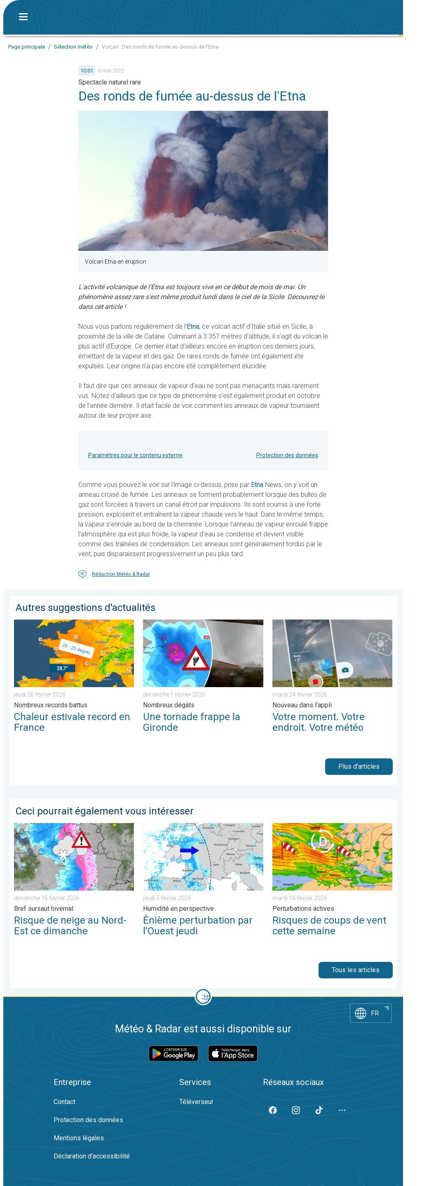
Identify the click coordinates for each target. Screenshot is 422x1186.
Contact (64, 1102)
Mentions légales (79, 1138)
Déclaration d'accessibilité (92, 1156)
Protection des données (287, 455)
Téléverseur (196, 1102)
